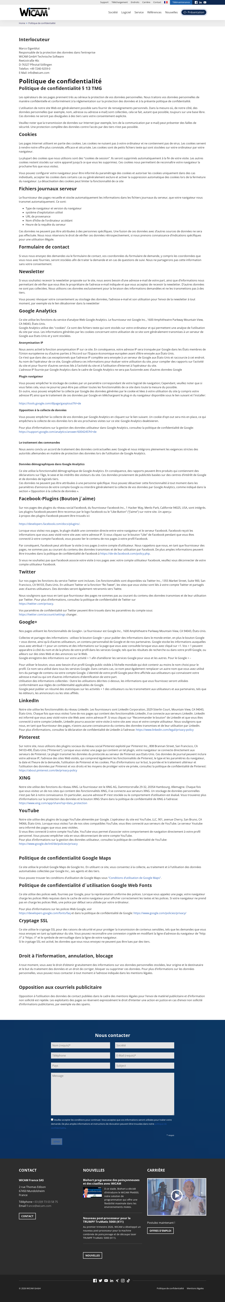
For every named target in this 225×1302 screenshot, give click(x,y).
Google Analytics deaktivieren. (140, 421)
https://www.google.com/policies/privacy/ (160, 913)
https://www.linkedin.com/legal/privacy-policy (165, 730)
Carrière (146, 2)
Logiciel (126, 12)
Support (104, 2)
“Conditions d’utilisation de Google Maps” (134, 878)
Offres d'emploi (160, 1230)
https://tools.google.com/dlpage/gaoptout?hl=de (50, 403)
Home (22, 23)
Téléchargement (120, 2)
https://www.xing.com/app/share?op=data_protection (53, 803)
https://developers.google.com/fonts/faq (45, 913)
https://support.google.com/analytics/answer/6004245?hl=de (58, 432)
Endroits (135, 2)
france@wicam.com (39, 1206)
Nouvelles (171, 12)
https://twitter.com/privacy (36, 604)
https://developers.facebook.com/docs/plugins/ (49, 524)
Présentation (196, 12)
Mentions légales (195, 1288)
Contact (157, 2)
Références (154, 12)
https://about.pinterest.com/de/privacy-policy (48, 770)
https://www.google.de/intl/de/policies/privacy (48, 844)
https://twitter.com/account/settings (42, 614)
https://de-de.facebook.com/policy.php (125, 553)
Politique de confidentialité (170, 1288)
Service (139, 12)
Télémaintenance (181, 2)
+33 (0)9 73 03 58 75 (45, 1202)
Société (113, 12)
